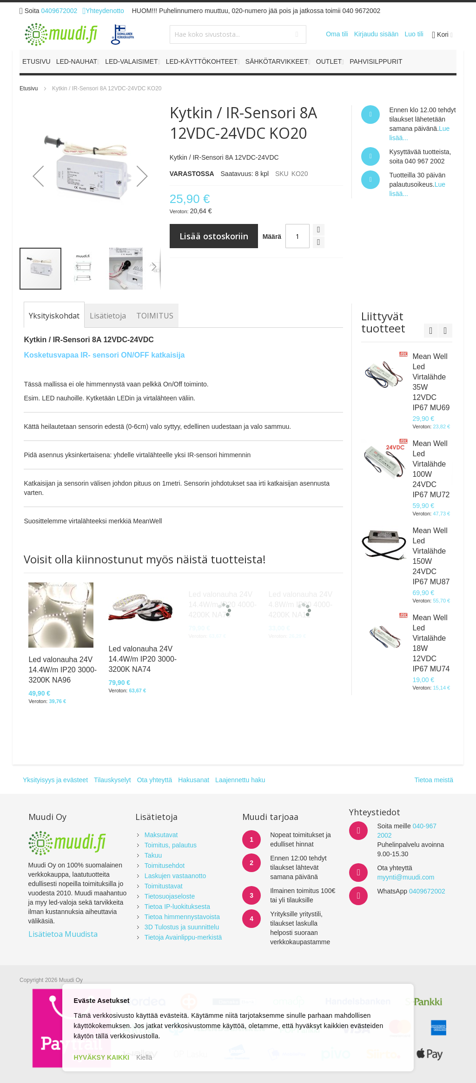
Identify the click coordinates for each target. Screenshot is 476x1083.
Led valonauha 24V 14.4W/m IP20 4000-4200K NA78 (222, 604)
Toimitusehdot (165, 865)
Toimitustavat (164, 886)
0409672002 (59, 10)
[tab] (54, 316)
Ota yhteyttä (154, 780)
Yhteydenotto (103, 10)
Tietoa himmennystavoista (182, 917)
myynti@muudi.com (405, 877)
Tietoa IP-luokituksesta (177, 906)
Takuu (153, 855)
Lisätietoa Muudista (63, 934)
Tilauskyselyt (112, 780)
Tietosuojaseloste (170, 896)
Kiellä (144, 1057)
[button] (38, 176)
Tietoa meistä (433, 780)
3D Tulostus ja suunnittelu (182, 927)
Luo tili (413, 34)
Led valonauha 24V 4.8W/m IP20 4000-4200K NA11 (300, 604)
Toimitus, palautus (171, 845)
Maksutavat (161, 835)
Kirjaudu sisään (376, 34)
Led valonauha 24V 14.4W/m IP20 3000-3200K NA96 (62, 670)
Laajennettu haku (240, 780)
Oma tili (337, 34)
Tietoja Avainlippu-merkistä (183, 937)
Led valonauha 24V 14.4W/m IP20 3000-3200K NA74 (142, 659)
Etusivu (29, 88)
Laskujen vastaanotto (175, 876)
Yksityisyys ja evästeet (55, 780)
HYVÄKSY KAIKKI (102, 1057)
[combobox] (238, 34)
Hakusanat (193, 780)
